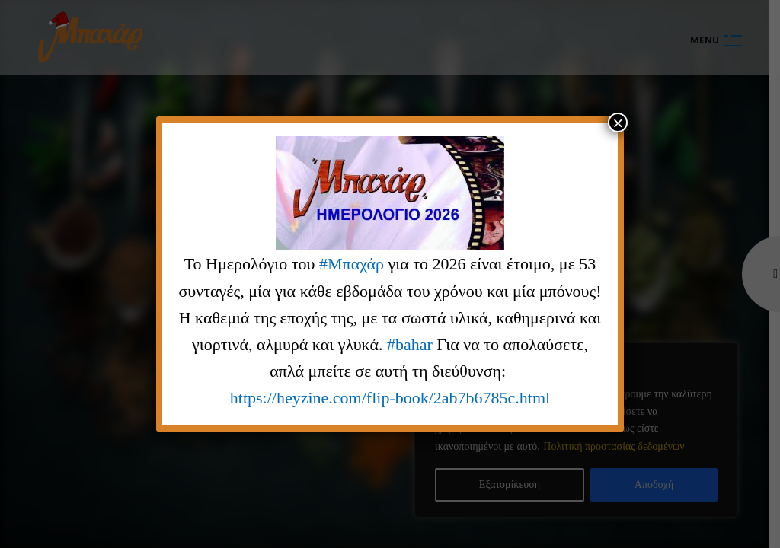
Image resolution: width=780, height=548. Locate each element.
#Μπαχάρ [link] (351, 263)
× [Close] (617, 122)
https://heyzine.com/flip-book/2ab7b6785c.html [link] (390, 397)
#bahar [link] (410, 344)
